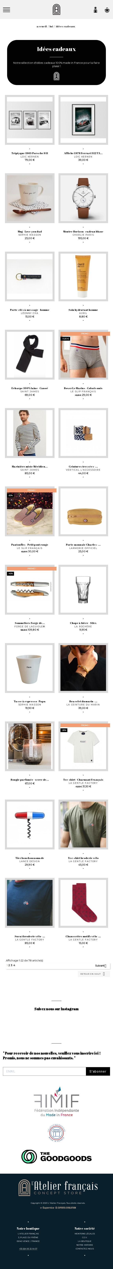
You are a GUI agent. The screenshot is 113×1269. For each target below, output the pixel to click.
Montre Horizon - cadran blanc (83, 231)
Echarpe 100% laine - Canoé (29, 388)
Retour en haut (93, 973)
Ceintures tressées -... (83, 466)
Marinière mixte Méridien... (30, 466)
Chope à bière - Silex (83, 623)
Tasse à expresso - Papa (30, 701)
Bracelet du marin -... (83, 701)
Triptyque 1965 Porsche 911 (29, 153)
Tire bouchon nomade (29, 858)
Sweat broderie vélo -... (30, 936)
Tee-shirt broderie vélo (83, 858)
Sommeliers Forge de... (30, 623)
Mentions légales (85, 1234)
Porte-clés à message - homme (29, 310)
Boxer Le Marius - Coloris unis (83, 388)
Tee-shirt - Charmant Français (83, 779)
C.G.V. (85, 1237)
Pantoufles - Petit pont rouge (29, 544)
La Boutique (84, 1241)
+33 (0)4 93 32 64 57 (28, 1249)
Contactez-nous (85, 1249)
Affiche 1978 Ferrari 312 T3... (83, 153)
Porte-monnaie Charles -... (83, 544)
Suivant (102, 966)
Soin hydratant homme (83, 310)
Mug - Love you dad (30, 231)
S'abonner (97, 1071)
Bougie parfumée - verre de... (30, 779)
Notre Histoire (84, 1245)
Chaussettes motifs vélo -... (83, 936)
